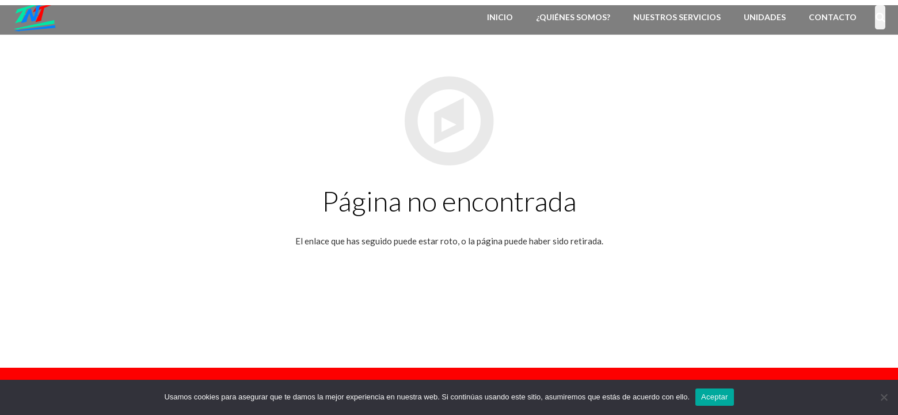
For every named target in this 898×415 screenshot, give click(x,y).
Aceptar (714, 397)
